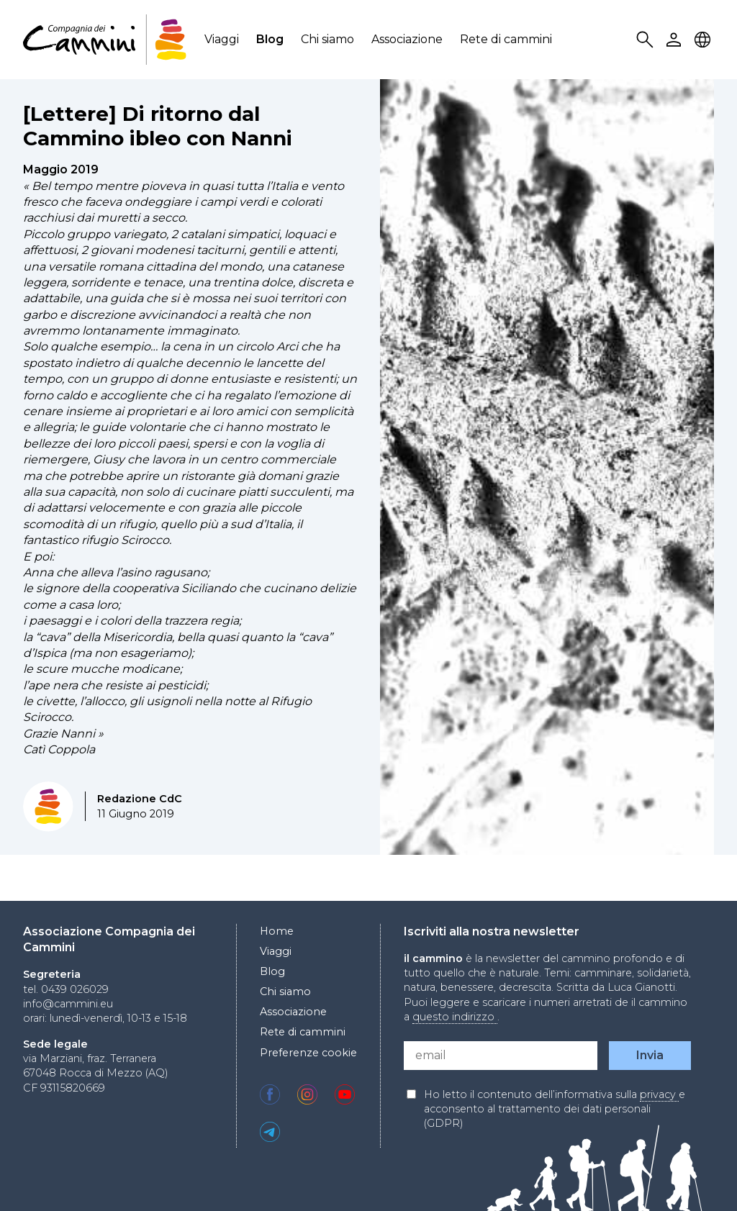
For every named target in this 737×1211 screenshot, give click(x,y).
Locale (704, 40)
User (675, 40)
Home (277, 931)
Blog (270, 39)
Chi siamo (327, 39)
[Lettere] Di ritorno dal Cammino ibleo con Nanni (157, 125)
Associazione (407, 39)
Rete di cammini (506, 39)
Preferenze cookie (308, 1052)
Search (647, 40)
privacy (659, 1094)
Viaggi (221, 39)
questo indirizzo (454, 1016)
